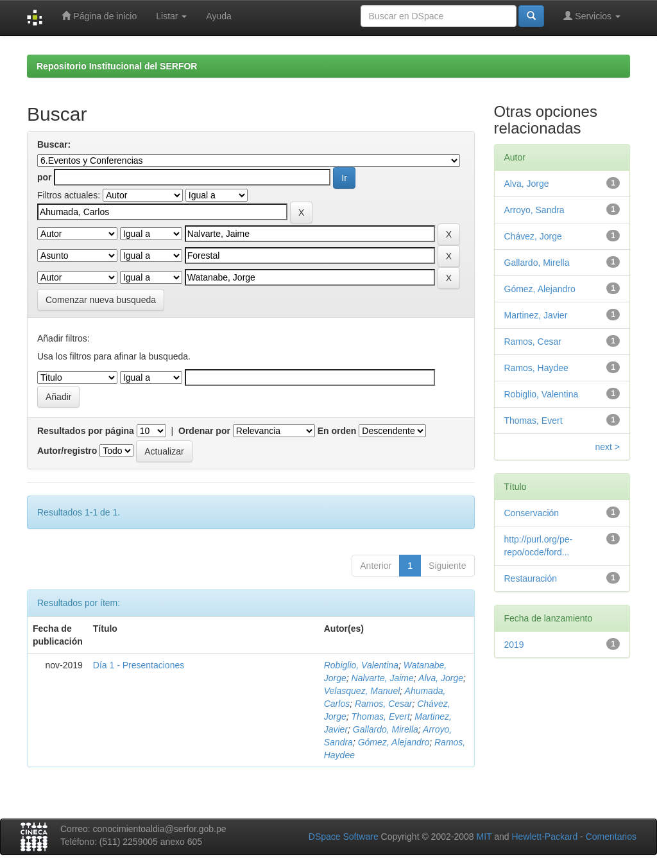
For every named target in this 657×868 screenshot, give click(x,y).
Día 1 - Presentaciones (138, 665)
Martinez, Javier (536, 315)
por (44, 177)
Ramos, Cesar (383, 704)
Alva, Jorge (440, 678)
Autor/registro (67, 451)
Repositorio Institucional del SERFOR (117, 66)
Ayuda (218, 16)
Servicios (591, 15)
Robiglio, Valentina (361, 665)
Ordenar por (204, 431)
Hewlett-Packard (544, 836)
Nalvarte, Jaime (383, 678)
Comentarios (611, 836)
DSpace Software (344, 836)
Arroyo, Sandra (534, 210)
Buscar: (54, 144)
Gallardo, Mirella (385, 729)
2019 (514, 644)
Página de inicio (99, 15)
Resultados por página (85, 431)
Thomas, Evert (381, 716)
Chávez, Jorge (533, 236)
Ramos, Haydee (536, 368)
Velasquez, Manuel (362, 691)
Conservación (531, 513)
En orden (337, 431)
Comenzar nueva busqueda (101, 300)
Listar (171, 16)
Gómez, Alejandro (394, 742)
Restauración (531, 578)
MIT (483, 836)
